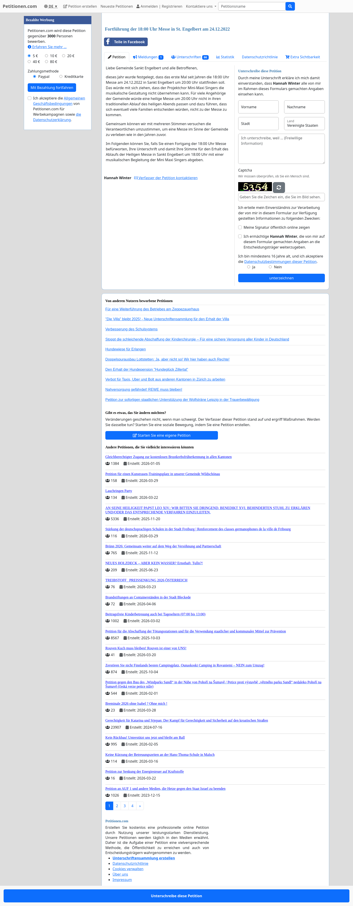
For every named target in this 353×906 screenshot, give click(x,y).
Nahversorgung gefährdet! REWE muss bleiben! (143, 389)
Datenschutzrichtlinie (260, 56)
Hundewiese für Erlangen (125, 349)
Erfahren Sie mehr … (47, 46)
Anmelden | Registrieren (159, 6)
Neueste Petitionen (117, 6)
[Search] (252, 6)
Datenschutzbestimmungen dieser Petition (280, 261)
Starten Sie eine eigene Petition (162, 435)
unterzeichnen (281, 278)
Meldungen (148, 57)
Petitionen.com (20, 6)
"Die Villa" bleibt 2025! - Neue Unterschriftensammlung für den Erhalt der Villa (167, 319)
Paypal (44, 76)
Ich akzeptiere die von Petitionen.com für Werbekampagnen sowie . (59, 109)
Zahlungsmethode (43, 71)
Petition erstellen (80, 6)
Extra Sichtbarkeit (302, 56)
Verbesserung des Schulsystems (131, 329)
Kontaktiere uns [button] (200, 6)
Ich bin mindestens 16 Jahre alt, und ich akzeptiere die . (280, 259)
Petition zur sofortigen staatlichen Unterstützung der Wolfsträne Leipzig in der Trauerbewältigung (182, 400)
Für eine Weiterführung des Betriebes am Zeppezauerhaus (152, 309)
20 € (71, 55)
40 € (36, 61)
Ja (253, 266)
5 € (35, 55)
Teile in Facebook (124, 42)
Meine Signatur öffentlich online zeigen (277, 227)
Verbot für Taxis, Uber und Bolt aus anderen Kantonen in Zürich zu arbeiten (165, 379)
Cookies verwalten (128, 868)
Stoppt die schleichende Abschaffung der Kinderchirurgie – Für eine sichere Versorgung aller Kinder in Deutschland (197, 339)
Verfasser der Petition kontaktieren (166, 177)
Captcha (245, 170)
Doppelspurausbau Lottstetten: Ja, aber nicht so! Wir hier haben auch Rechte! (167, 359)
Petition (116, 56)
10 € (53, 55)
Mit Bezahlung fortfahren (52, 87)
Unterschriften (190, 57)
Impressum (122, 879)
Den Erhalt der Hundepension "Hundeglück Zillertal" (146, 369)
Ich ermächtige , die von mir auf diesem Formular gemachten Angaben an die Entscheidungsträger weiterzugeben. (284, 242)
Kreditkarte (73, 76)
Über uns (120, 874)
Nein (278, 266)
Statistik (225, 56)
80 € (53, 61)
